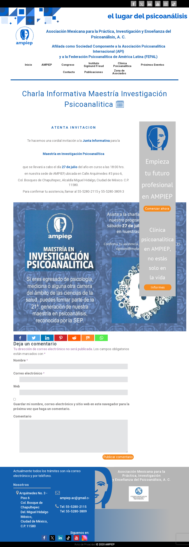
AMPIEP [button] (47, 64)
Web (16, 386)
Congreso (67, 64)
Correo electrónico (28, 373)
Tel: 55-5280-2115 (73, 507)
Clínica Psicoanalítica (122, 65)
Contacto (69, 72)
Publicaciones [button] (93, 72)
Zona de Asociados (119, 72)
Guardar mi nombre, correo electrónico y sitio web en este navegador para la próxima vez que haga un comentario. (71, 406)
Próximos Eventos (152, 64)
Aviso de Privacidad (85, 544)
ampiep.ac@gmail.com (76, 498)
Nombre (20, 360)
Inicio (28, 64)
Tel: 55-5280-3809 (73, 511)
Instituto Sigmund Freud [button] (94, 65)
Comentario (22, 416)
